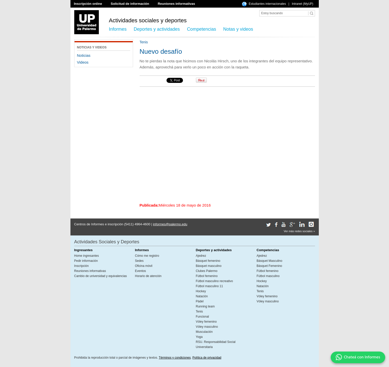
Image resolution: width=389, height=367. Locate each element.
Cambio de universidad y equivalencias (100, 276)
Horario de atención (148, 276)
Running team (205, 306)
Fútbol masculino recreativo (214, 281)
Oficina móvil (144, 266)
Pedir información (86, 261)
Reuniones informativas (176, 4)
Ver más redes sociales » (299, 231)
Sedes (139, 261)
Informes (118, 29)
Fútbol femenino (207, 276)
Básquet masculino (208, 266)
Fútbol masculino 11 (209, 286)
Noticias (83, 55)
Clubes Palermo (206, 271)
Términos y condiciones (175, 357)
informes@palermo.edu (170, 224)
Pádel (200, 301)
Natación (202, 296)
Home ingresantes (86, 256)
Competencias (201, 29)
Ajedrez (201, 256)
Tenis (199, 311)
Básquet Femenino (269, 266)
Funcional (202, 316)
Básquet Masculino (269, 261)
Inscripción (81, 266)
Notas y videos (238, 29)
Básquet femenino (208, 261)
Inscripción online (88, 4)
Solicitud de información (130, 4)
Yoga (199, 337)
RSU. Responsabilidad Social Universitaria (216, 344)
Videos (83, 62)
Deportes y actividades (157, 29)
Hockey (201, 291)
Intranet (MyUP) (302, 4)
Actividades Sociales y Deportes (106, 241)
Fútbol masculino (268, 276)
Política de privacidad (206, 357)
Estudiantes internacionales (267, 4)
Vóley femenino (206, 321)
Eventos (140, 271)
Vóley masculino (207, 326)
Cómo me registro (147, 256)
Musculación (204, 332)
